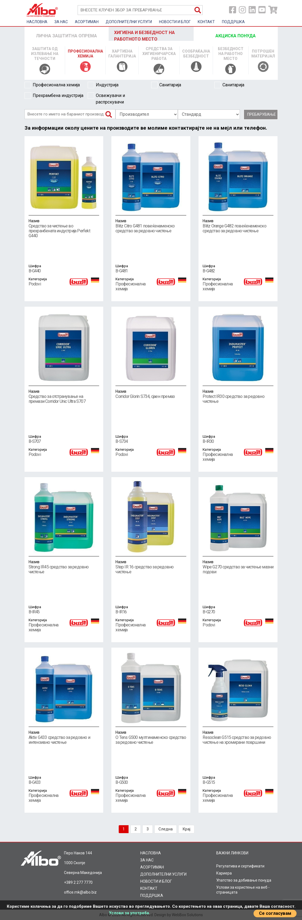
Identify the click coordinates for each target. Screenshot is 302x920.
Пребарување (261, 114)
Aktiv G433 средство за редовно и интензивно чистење (64, 737)
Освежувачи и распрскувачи (106, 98)
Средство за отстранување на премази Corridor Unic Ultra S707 (64, 396)
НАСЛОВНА (37, 22)
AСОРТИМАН (87, 22)
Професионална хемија (52, 85)
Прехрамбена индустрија (54, 95)
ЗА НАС (61, 22)
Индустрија (103, 85)
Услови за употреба (129, 912)
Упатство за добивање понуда (243, 880)
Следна (165, 829)
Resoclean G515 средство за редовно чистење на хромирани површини (238, 737)
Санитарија (166, 85)
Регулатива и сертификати (240, 866)
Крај (186, 829)
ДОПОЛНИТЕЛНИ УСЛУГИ (129, 22)
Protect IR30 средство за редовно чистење (238, 396)
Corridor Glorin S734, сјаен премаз (150, 394)
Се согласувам (275, 913)
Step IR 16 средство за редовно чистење (150, 566)
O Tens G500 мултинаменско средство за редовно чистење (150, 737)
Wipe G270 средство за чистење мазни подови (238, 566)
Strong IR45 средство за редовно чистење (64, 566)
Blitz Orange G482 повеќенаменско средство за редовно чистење (238, 225)
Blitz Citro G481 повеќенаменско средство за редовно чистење (150, 225)
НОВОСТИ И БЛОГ (175, 22)
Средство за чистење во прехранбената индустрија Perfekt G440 (64, 228)
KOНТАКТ (206, 22)
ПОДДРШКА (233, 22)
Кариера (224, 873)
